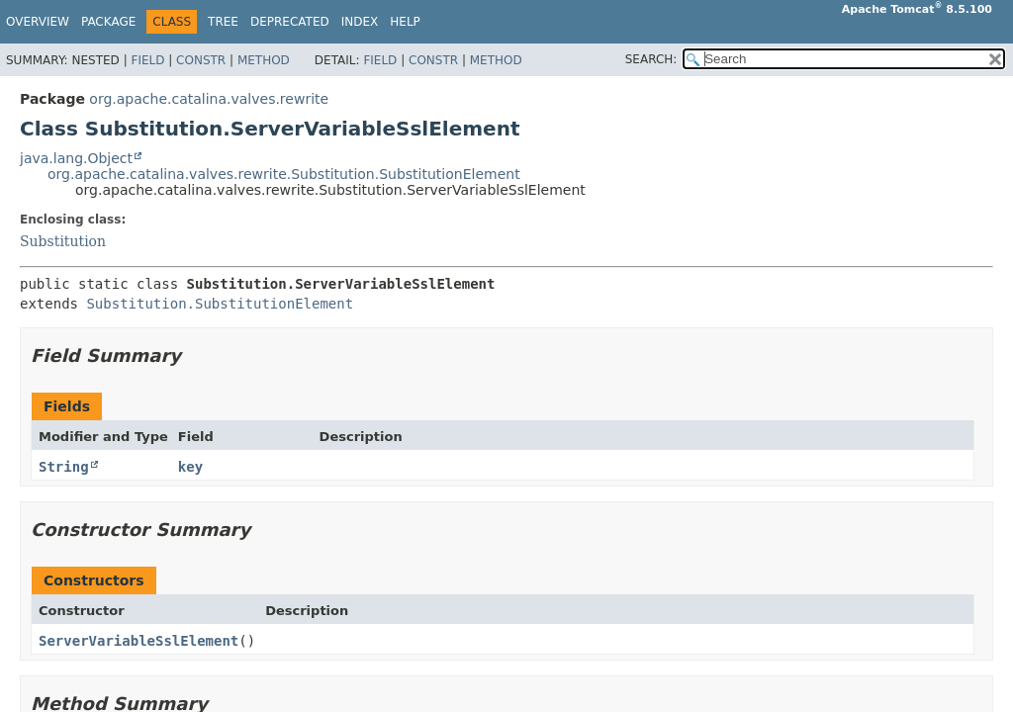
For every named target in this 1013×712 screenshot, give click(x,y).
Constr (201, 60)
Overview (37, 22)
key (190, 467)
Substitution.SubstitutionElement (219, 304)
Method (263, 60)
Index (360, 22)
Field (147, 60)
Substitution (63, 241)
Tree (223, 22)
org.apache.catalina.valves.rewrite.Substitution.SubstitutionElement (283, 174)
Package (108, 22)
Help (405, 22)
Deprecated (289, 22)
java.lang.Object (76, 158)
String (64, 467)
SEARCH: (651, 59)
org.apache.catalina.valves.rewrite (208, 99)
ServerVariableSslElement (138, 641)
